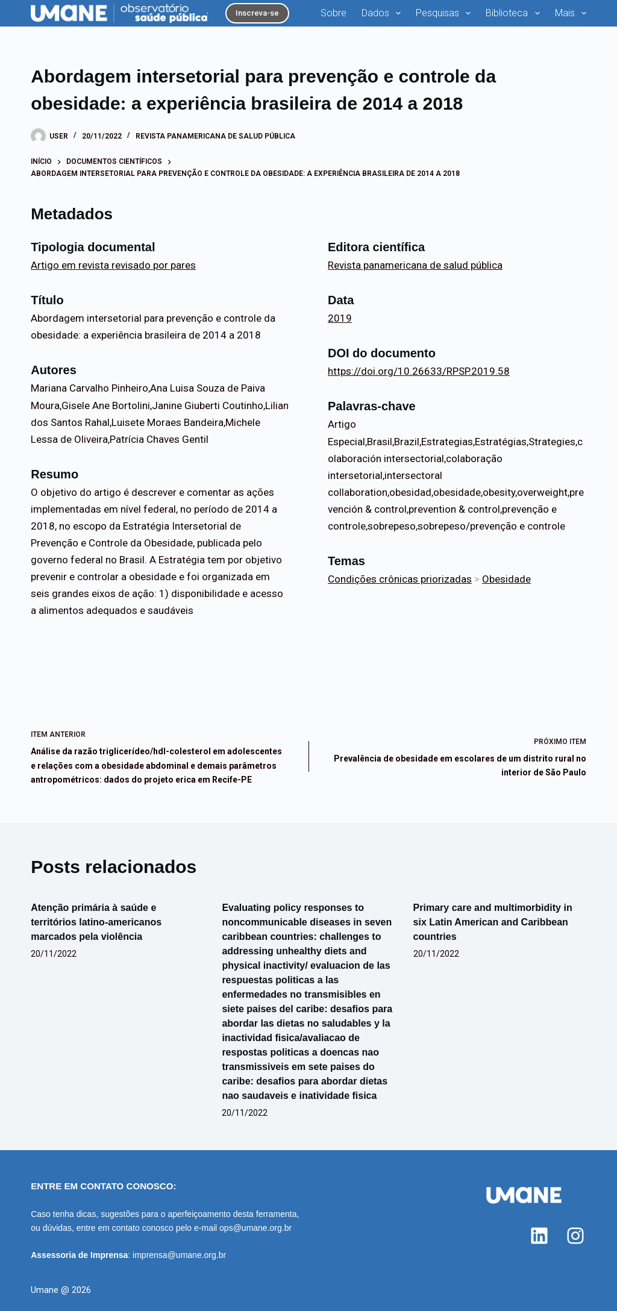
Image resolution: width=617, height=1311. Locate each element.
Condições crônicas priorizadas (400, 579)
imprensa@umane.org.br (179, 1255)
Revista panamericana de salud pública (215, 136)
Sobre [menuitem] (333, 13)
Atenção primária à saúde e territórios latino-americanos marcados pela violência (96, 922)
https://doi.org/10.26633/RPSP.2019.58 (419, 371)
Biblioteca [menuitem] (515, 13)
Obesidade (506, 579)
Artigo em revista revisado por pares (113, 265)
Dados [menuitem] (384, 13)
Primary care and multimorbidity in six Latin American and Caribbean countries (492, 922)
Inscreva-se (257, 12)
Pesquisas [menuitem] (445, 13)
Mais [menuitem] (570, 13)
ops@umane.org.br (255, 1228)
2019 (340, 318)
